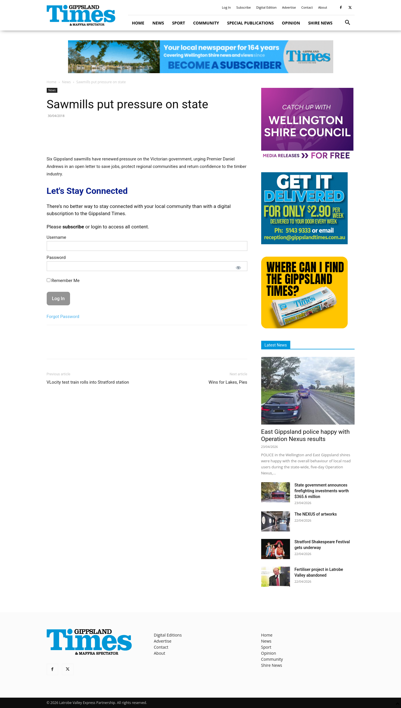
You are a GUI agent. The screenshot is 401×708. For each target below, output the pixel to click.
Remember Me (63, 280)
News (158, 23)
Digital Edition (266, 7)
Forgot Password (63, 316)
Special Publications (250, 23)
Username (56, 237)
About (322, 7)
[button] (348, 23)
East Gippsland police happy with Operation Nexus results (305, 435)
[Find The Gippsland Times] (304, 327)
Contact (307, 7)
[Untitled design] (304, 242)
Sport (178, 23)
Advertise (289, 7)
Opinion (291, 23)
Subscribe (243, 7)
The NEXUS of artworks (316, 514)
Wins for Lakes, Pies (227, 382)
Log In (226, 7)
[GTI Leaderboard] (200, 56)
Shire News (320, 23)
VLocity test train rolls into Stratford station (88, 382)
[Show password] (238, 267)
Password (56, 257)
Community (206, 23)
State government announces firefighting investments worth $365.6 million (322, 491)
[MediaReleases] (307, 158)
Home (138, 23)
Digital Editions (168, 635)
